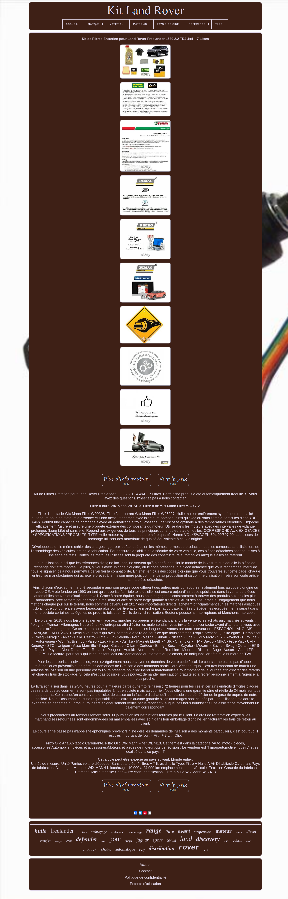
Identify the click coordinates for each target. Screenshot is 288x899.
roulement (117, 832)
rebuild (239, 832)
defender (86, 839)
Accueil (145, 865)
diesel (251, 831)
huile (40, 831)
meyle (128, 840)
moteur (223, 831)
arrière (82, 832)
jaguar (142, 839)
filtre (169, 831)
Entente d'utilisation (145, 884)
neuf (206, 849)
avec (69, 840)
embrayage (99, 832)
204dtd (171, 840)
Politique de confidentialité (145, 877)
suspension (203, 832)
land (186, 838)
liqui (248, 840)
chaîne (106, 849)
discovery (208, 838)
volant (237, 840)
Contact (145, 871)
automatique (125, 849)
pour (115, 838)
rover (189, 848)
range (153, 830)
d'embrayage (134, 832)
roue (103, 841)
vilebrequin (90, 850)
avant (184, 831)
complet (45, 840)
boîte (226, 841)
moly (142, 849)
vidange (58, 841)
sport (157, 839)
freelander (62, 831)
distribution (161, 848)
